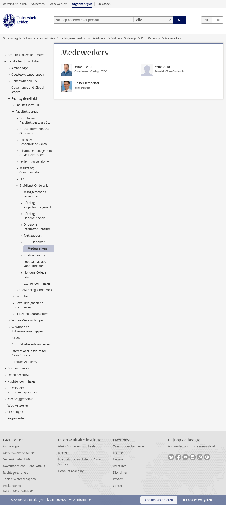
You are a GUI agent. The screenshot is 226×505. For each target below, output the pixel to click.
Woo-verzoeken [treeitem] (18, 405)
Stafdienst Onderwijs (123, 38)
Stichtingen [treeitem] (13, 412)
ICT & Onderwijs (150, 38)
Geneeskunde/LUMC (17, 459)
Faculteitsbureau (96, 38)
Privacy (118, 479)
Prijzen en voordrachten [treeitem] (29, 314)
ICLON (62, 453)
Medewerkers (58, 4)
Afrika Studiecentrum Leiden (77, 446)
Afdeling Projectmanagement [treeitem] (35, 205)
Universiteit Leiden (15, 4)
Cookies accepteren (159, 500)
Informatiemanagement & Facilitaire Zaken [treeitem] (33, 153)
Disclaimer (120, 473)
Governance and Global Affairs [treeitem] (25, 90)
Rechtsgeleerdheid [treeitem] (22, 98)
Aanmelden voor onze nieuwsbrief (191, 446)
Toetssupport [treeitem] (30, 235)
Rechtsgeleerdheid (71, 38)
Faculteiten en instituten (40, 38)
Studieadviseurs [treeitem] (32, 255)
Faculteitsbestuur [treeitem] (25, 105)
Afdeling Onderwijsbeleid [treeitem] (32, 216)
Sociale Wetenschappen (19, 479)
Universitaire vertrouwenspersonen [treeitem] (20, 390)
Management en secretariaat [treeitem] (35, 194)
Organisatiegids (82, 4)
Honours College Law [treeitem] (32, 274)
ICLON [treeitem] (13, 338)
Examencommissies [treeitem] (37, 283)
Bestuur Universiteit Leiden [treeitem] (23, 55)
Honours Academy (71, 471)
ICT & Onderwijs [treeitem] (32, 242)
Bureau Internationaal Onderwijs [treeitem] (32, 131)
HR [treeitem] (19, 179)
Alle (139, 20)
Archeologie (11, 446)
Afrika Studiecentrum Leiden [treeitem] (31, 344)
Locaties (118, 453)
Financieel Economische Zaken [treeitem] (31, 142)
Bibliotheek (104, 4)
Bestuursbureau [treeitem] (16, 368)
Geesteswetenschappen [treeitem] (25, 75)
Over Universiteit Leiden (129, 446)
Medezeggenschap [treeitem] (18, 399)
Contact (118, 486)
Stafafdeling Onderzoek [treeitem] (33, 290)
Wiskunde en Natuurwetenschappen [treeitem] (25, 329)
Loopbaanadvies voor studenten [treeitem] (35, 264)
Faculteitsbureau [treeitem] (24, 111)
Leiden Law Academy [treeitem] (32, 162)
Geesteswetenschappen (19, 453)
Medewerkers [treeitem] (37, 248)
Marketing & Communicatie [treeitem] (27, 170)
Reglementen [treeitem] (16, 418)
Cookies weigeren (199, 500)
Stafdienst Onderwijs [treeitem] (31, 186)
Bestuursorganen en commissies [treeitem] (27, 305)
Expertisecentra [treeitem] (16, 375)
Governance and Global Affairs (24, 466)
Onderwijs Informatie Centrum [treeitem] (35, 227)
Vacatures (119, 466)
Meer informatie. (80, 500)
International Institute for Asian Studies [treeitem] (28, 353)
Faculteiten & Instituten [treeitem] (21, 61)
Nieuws (118, 459)
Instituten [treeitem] (20, 296)
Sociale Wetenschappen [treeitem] (25, 320)
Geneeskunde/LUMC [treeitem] (23, 81)
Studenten (38, 4)
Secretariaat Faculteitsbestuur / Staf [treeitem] (33, 120)
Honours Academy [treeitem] (24, 362)
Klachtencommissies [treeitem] (19, 381)
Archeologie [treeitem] (17, 68)
